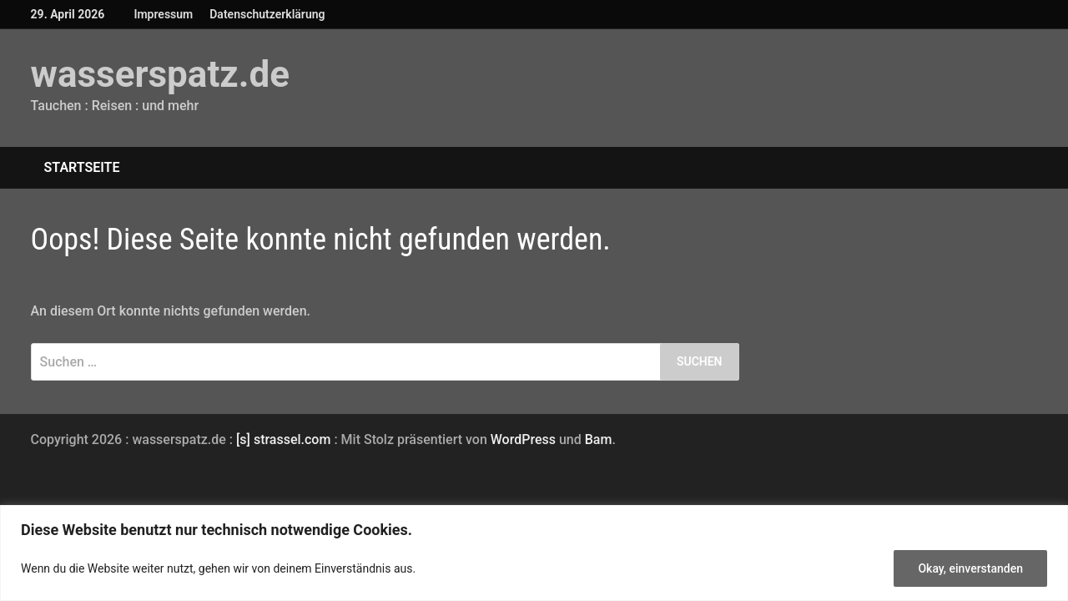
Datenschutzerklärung (267, 14)
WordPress (523, 439)
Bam (598, 439)
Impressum (163, 14)
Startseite (82, 167)
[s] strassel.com (285, 439)
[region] (534, 553)
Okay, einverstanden (970, 568)
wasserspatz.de (160, 74)
